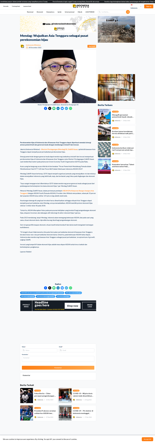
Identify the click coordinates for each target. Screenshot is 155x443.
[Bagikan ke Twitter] (49, 108)
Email (61, 347)
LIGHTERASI (90, 12)
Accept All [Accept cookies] (147, 439)
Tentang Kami (16, 6)
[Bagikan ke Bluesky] (62, 108)
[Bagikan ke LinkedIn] (58, 108)
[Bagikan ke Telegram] (66, 108)
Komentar (25, 354)
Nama (24, 347)
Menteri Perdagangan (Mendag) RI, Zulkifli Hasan (59, 149)
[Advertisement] (58, 126)
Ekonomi (40, 12)
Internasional (69, 12)
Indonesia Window (33, 45)
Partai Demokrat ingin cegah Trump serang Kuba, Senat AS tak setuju (78, 1)
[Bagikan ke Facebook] (45, 108)
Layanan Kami (27, 6)
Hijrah (80, 12)
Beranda (5, 6)
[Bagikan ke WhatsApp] (70, 108)
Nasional (30, 12)
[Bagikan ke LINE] (53, 108)
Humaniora (50, 12)
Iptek (59, 12)
